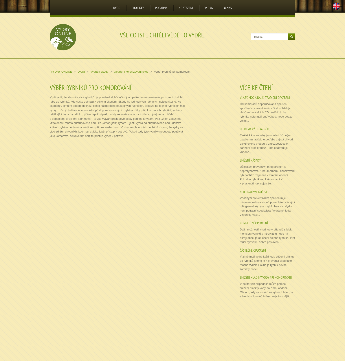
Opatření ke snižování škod (131, 71)
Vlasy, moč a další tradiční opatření (265, 97)
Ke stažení (186, 8)
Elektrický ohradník (254, 129)
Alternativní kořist (253, 192)
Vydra (208, 8)
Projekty (138, 8)
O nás (228, 8)
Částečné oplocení (253, 250)
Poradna (161, 8)
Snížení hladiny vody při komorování (266, 277)
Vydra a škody (99, 71)
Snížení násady (250, 160)
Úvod (116, 8)
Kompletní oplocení (254, 223)
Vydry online (62, 71)
